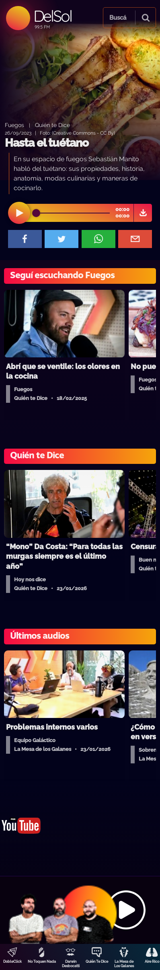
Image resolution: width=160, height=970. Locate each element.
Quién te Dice (52, 124)
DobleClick (12, 962)
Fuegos (14, 124)
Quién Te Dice (97, 962)
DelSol (52, 16)
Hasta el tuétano (46, 143)
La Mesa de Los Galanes (124, 964)
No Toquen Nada (42, 962)
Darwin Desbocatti (71, 964)
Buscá (117, 17)
